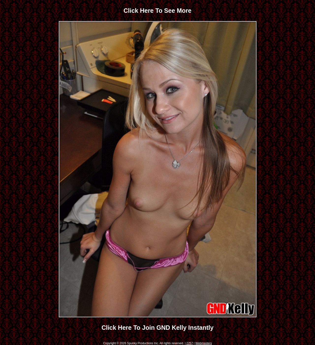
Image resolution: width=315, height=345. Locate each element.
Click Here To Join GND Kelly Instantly (157, 327)
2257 (189, 343)
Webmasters (203, 343)
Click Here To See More (157, 10)
